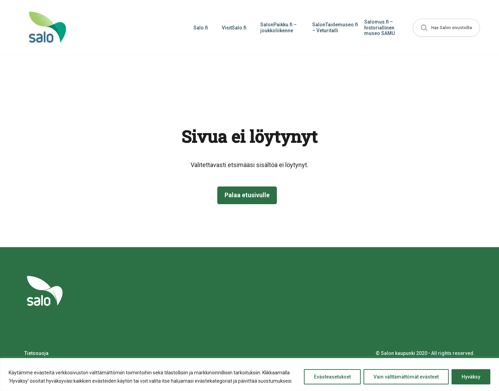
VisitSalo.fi (234, 28)
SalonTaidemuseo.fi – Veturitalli (334, 27)
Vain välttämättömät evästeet (406, 377)
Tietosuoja (36, 353)
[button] (446, 27)
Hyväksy (471, 377)
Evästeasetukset (332, 377)
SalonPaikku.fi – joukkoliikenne (278, 27)
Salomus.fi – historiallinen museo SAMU (379, 27)
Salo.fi (200, 28)
